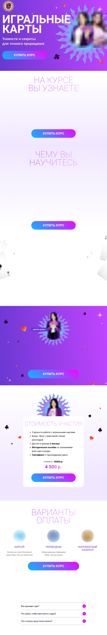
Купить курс (24, 55)
